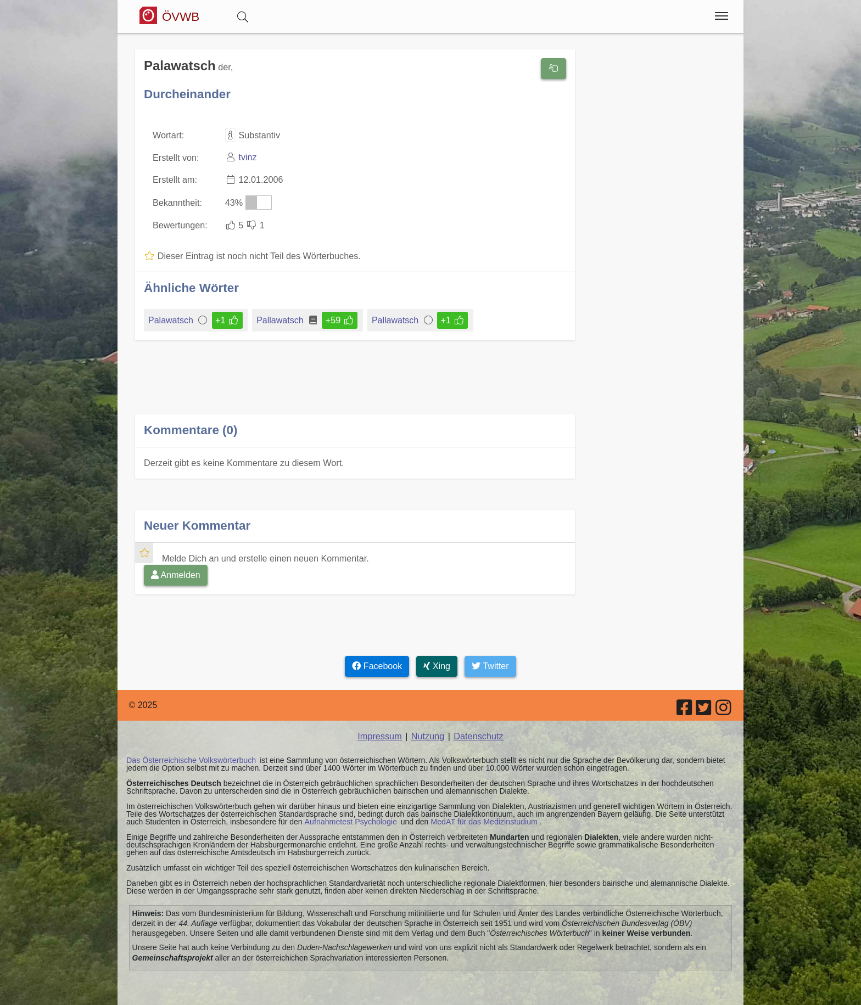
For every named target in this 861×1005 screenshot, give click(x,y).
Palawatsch (171, 318)
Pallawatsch (280, 318)
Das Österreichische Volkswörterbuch (190, 757)
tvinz (247, 157)
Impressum (380, 733)
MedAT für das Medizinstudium (481, 819)
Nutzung (427, 733)
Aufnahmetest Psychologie (349, 819)
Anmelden (175, 572)
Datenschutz (478, 733)
